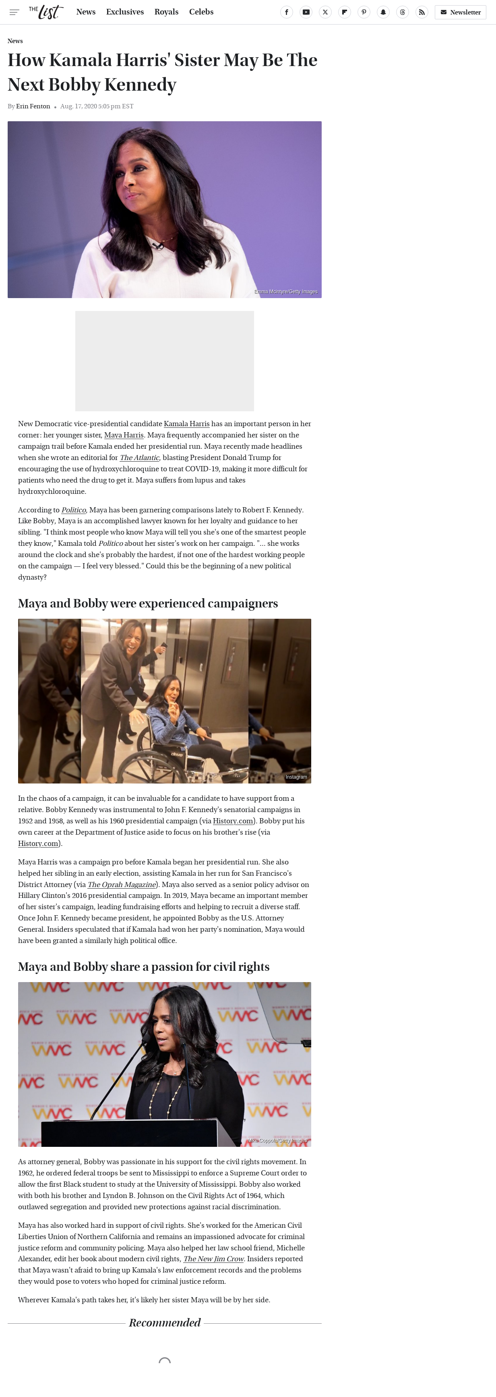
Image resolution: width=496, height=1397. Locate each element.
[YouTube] (306, 12)
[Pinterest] (364, 12)
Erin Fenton (33, 106)
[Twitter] (325, 12)
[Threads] (402, 12)
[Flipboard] (344, 12)
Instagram (296, 777)
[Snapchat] (383, 12)
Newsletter (460, 12)
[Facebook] (286, 12)
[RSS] (421, 12)
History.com (233, 821)
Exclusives (125, 12)
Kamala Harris (187, 424)
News (86, 12)
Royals (167, 12)
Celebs (201, 12)
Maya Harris (124, 435)
